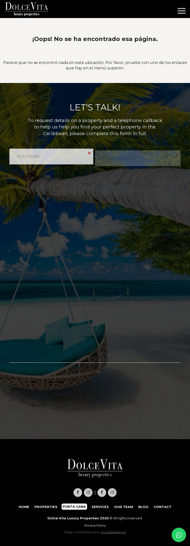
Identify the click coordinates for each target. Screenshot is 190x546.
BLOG (143, 506)
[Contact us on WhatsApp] (179, 535)
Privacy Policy (95, 525)
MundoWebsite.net (113, 532)
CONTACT (162, 506)
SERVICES (100, 506)
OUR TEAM (123, 506)
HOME (24, 506)
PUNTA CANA (74, 506)
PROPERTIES (45, 506)
